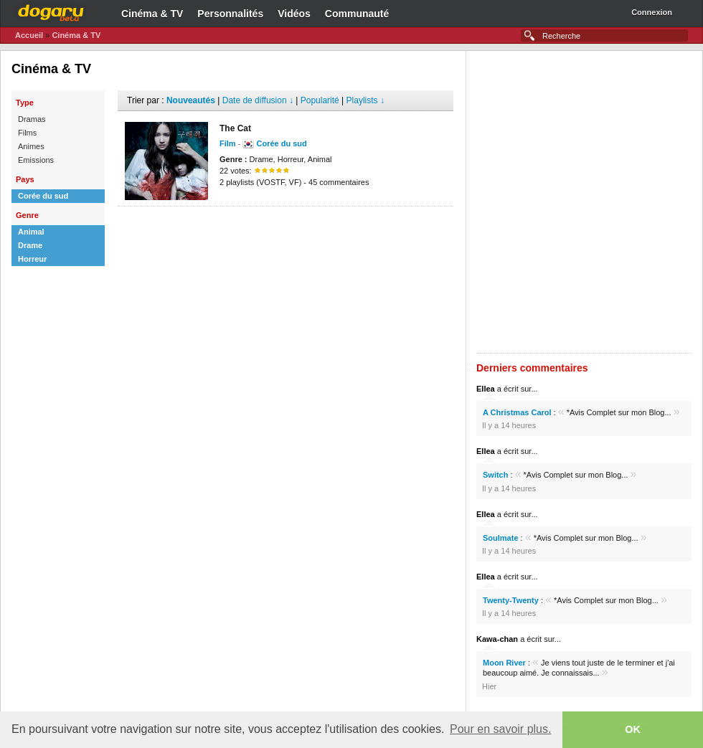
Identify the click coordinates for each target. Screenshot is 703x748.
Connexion (651, 12)
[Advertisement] (177, 202)
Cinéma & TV (152, 13)
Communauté (357, 13)
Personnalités (230, 13)
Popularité (320, 100)
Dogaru (51, 11)
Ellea (485, 388)
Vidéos (294, 13)
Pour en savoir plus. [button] (500, 729)
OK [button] (633, 729)
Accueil (29, 35)
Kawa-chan (497, 639)
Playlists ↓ (365, 100)
